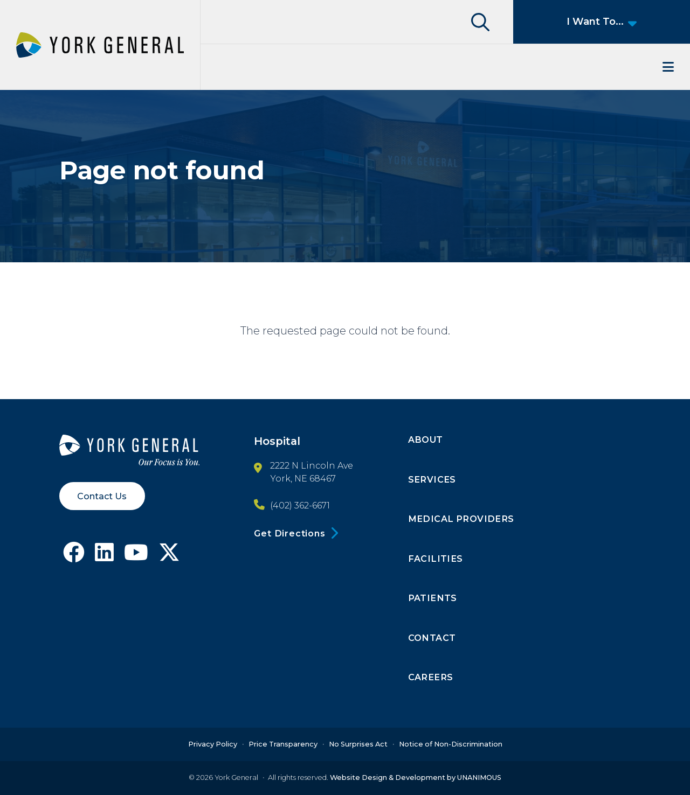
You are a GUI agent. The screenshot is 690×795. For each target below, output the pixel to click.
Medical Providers (461, 519)
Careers (430, 677)
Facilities (435, 558)
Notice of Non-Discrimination (450, 744)
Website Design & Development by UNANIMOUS (415, 777)
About (425, 439)
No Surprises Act (358, 744)
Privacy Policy (212, 744)
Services (432, 479)
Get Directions (289, 533)
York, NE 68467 (303, 478)
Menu (445, 67)
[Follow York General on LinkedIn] (104, 556)
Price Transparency (283, 744)
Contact (432, 638)
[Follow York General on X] (169, 556)
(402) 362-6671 (300, 505)
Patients (432, 598)
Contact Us (102, 496)
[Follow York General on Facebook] (74, 556)
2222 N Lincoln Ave (311, 466)
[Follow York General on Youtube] (136, 556)
